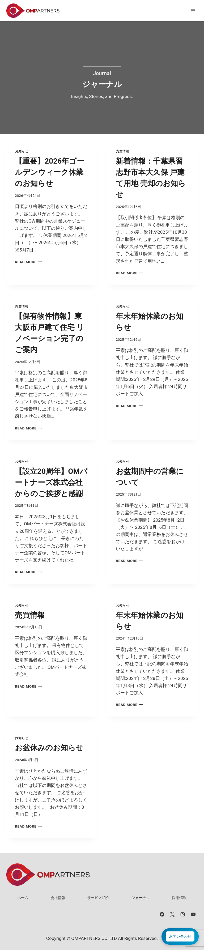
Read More (28, 262)
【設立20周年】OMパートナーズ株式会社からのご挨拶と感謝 (51, 482)
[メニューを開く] (193, 10)
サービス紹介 (98, 898)
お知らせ (21, 151)
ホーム (22, 898)
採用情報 (179, 898)
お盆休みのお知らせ (49, 747)
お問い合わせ (180, 936)
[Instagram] (182, 914)
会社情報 (57, 898)
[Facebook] (162, 914)
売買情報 (122, 151)
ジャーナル (140, 898)
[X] (172, 914)
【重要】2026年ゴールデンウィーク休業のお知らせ (49, 172)
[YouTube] (193, 914)
